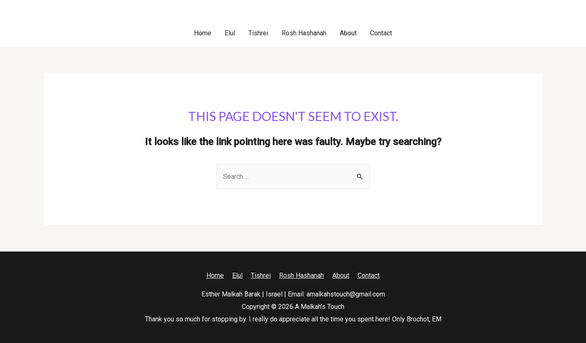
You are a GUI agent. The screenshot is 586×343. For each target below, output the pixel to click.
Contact (381, 33)
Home (202, 33)
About (348, 33)
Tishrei (258, 33)
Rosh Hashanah (304, 33)
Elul (230, 33)
